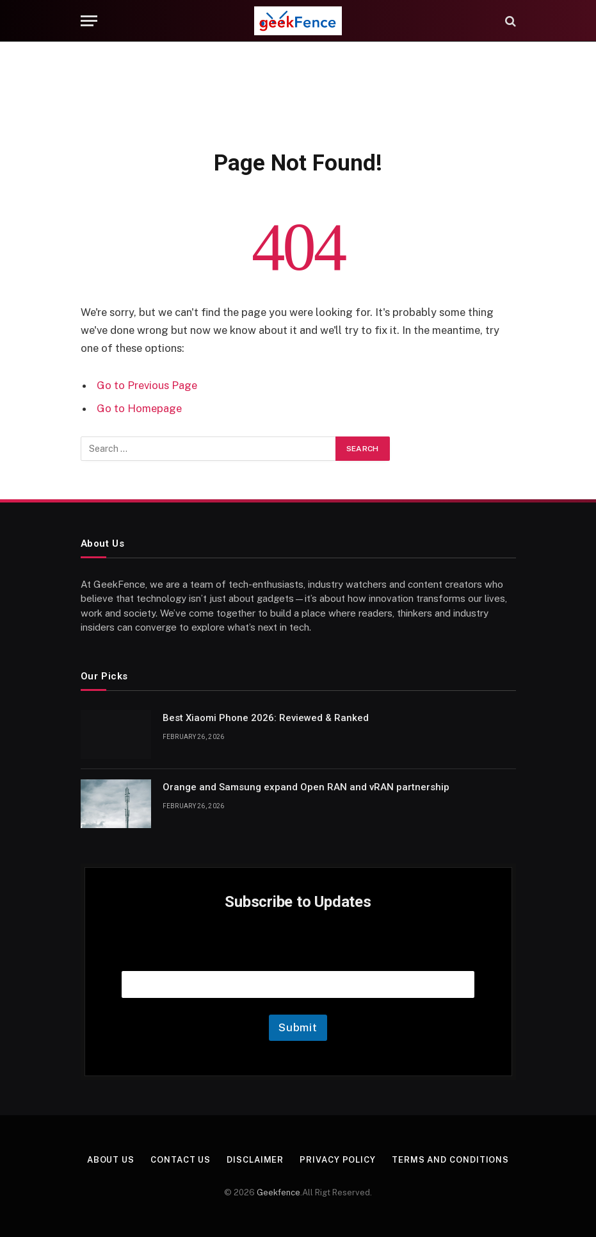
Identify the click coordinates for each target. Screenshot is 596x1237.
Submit (298, 1027)
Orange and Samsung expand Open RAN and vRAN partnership (306, 787)
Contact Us (180, 1160)
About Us (110, 1160)
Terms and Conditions (450, 1160)
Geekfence (278, 1192)
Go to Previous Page (147, 385)
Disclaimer (255, 1160)
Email (298, 955)
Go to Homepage (139, 408)
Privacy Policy (338, 1160)
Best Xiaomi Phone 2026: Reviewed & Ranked (266, 718)
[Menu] (89, 20)
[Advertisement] (298, 93)
